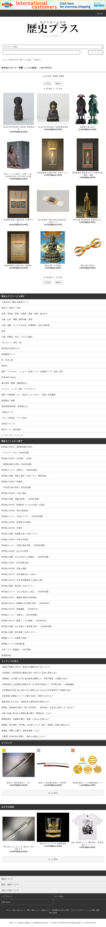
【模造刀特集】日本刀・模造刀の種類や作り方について (25, 667)
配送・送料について (33, 910)
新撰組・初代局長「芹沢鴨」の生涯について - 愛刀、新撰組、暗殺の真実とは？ (36, 725)
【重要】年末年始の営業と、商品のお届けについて (23, 736)
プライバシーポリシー (78, 910)
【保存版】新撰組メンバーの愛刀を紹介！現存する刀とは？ (27, 696)
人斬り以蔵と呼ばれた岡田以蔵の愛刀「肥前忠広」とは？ (26, 713)
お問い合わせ (5, 902)
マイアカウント (6, 896)
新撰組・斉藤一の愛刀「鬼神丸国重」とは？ (20, 731)
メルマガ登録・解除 (93, 910)
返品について (46, 910)
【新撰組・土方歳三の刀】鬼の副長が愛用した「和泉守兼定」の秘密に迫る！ (35, 678)
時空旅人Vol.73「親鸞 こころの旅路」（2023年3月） (25, 60)
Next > (58, 83)
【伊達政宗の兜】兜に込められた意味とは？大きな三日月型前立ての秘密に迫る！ (37, 690)
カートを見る (58, 896)
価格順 (55, 76)
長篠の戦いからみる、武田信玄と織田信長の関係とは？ (25, 702)
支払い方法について (19, 910)
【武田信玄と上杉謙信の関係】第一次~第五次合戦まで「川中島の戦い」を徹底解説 (37, 684)
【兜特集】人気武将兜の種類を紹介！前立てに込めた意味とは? (29, 673)
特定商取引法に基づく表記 (60, 910)
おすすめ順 (47, 76)
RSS (50, 913)
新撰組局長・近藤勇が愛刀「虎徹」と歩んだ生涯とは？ (25, 719)
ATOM (55, 913)
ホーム (5, 60)
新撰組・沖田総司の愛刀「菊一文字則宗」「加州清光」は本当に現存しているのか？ (38, 707)
